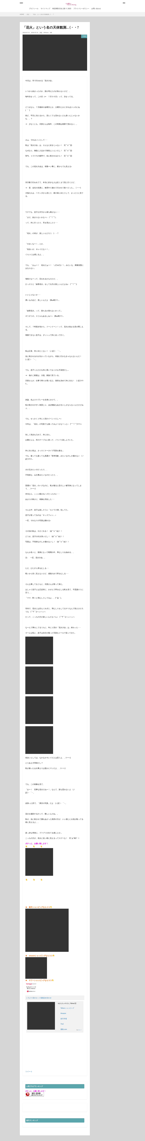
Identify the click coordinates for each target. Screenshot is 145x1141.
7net (62, 1024)
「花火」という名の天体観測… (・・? (43, 14)
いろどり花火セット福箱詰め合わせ (38, 998)
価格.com (63, 1029)
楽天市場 (63, 1019)
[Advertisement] (40, 891)
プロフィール (33, 8)
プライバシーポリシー (81, 8)
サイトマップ (45, 8)
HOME (22, 14)
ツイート (28, 1071)
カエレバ (79, 1029)
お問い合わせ (96, 8)
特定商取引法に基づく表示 (61, 8)
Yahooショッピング (67, 1008)
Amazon (63, 1013)
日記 (28, 14)
